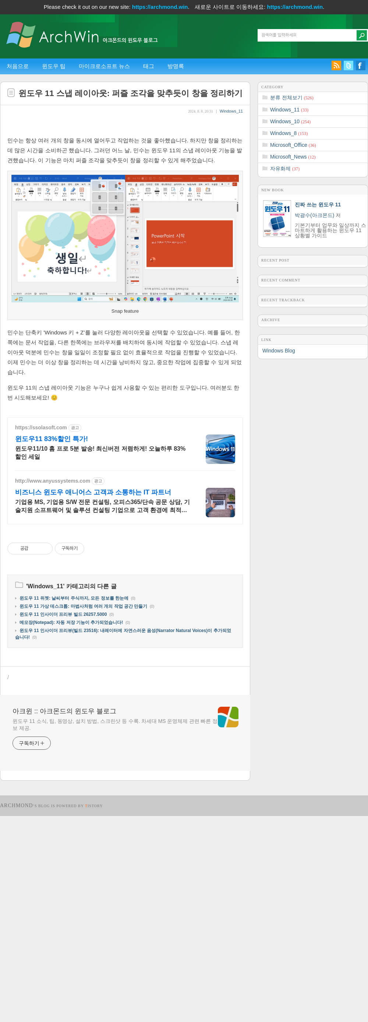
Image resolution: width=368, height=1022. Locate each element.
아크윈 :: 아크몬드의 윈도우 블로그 (64, 917)
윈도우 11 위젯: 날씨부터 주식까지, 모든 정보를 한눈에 (74, 804)
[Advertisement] (125, 179)
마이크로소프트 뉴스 (104, 66)
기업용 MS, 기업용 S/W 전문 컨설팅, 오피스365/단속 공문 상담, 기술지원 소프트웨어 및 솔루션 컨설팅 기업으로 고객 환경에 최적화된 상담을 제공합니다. (102, 712)
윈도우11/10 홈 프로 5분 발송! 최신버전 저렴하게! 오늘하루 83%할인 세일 (100, 659)
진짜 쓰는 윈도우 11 (318, 204)
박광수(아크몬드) (314, 215)
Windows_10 (290, 121)
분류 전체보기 (292, 97)
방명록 (175, 66)
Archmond (16, 1011)
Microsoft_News (292, 157)
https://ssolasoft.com (41, 633)
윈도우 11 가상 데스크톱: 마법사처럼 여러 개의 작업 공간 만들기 (83, 812)
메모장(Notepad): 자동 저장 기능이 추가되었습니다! (71, 828)
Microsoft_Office (293, 145)
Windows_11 (231, 111)
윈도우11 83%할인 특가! (51, 645)
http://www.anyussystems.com (52, 687)
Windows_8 (289, 133)
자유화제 (285, 168)
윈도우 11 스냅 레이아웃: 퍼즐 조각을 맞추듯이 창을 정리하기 (130, 93)
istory (94, 1012)
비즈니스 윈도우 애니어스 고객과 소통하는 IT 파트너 (93, 698)
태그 (148, 66)
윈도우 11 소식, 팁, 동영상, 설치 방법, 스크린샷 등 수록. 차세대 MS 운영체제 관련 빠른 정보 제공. (115, 930)
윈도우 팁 (54, 66)
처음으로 (18, 66)
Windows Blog (278, 351)
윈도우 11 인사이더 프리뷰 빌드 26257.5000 (63, 820)
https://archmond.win (160, 7)
